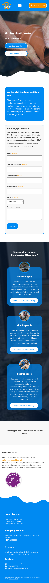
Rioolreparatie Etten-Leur (14, 523)
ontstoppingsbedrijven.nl (12, 460)
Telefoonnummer (17, 164)
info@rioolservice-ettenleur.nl (18, 568)
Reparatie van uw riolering (24, 405)
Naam (12, 153)
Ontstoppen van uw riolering (24, 301)
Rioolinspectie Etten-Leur (13, 521)
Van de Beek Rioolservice (29, 552)
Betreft (13, 197)
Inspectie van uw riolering (24, 349)
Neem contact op (16, 53)
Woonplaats (14, 186)
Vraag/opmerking (14, 207)
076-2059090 (12, 540)
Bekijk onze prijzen (16, 46)
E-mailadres (15, 175)
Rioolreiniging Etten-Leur (13, 519)
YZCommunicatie (13, 578)
